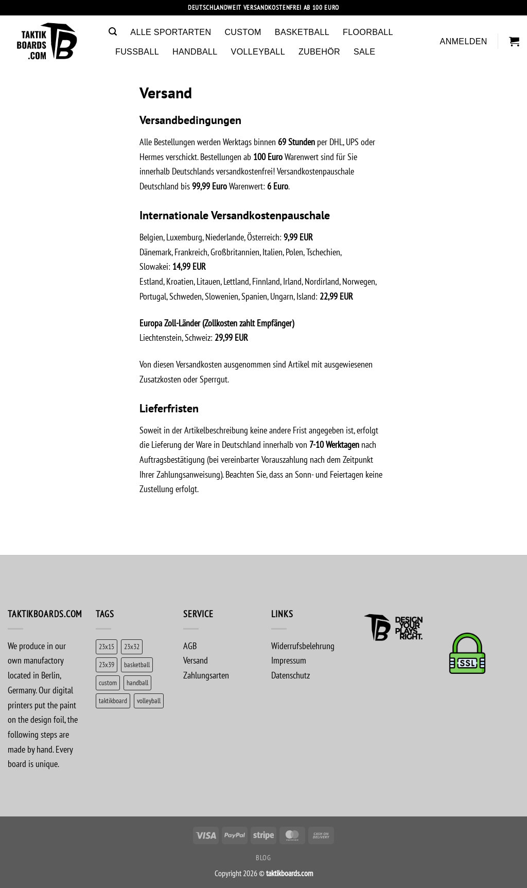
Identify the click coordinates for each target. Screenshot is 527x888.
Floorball (368, 32)
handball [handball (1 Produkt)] (137, 682)
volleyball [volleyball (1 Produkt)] (149, 700)
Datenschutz (290, 675)
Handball (195, 51)
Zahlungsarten (206, 675)
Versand (195, 660)
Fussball (137, 51)
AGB (190, 646)
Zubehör (319, 51)
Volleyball (258, 51)
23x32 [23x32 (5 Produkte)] (131, 646)
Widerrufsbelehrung (303, 646)
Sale (364, 51)
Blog (263, 857)
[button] (113, 32)
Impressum (288, 660)
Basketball (302, 32)
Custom (242, 32)
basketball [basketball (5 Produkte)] (137, 664)
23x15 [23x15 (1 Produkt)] (106, 646)
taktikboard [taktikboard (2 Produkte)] (113, 700)
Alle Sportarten (170, 32)
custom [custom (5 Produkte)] (108, 682)
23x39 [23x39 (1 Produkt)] (106, 664)
